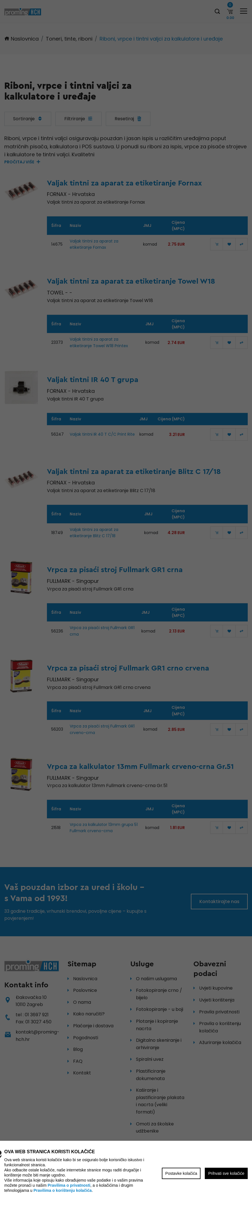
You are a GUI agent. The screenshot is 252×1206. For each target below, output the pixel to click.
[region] (126, 603)
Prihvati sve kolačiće (226, 1173)
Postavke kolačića (181, 1173)
